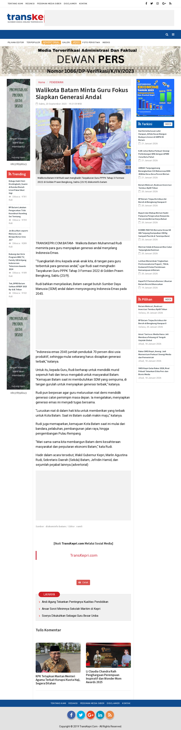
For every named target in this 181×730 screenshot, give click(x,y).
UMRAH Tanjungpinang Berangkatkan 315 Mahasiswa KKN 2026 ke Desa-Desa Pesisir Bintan (154, 171)
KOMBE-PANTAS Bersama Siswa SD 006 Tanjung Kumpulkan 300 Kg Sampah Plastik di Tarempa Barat (154, 233)
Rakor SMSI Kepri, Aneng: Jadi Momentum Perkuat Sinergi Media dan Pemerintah (154, 354)
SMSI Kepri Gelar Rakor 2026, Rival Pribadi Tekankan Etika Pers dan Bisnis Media (153, 371)
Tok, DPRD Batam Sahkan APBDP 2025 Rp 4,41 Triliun (18, 286)
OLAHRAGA (141, 45)
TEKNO (160, 45)
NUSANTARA (36, 45)
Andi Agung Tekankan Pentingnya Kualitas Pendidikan (75, 601)
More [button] (75, 55)
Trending (17, 174)
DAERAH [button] (57, 45)
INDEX (168, 124)
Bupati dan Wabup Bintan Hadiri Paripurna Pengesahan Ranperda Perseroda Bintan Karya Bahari (153, 215)
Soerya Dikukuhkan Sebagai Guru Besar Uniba (70, 615)
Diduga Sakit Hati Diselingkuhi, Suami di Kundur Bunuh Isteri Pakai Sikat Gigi (18, 187)
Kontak (83, 3)
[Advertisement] (109, 18)
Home (15, 45)
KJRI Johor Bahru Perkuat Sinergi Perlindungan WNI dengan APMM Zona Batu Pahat (153, 153)
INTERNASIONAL (116, 45)
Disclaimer (70, 3)
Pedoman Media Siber (49, 3)
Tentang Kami (15, 3)
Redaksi (30, 3)
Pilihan (145, 299)
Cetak (83, 582)
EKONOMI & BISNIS (84, 45)
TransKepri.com (83, 555)
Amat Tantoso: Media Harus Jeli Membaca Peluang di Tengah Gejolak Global (153, 337)
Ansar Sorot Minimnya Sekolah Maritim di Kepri (71, 608)
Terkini (145, 124)
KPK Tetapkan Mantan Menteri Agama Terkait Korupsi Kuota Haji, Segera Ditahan (58, 679)
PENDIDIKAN (56, 82)
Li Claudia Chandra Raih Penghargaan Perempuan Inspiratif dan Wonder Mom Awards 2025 (103, 676)
